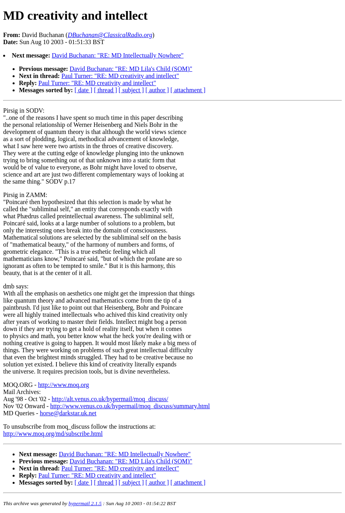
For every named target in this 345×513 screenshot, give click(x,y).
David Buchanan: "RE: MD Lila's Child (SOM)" (131, 68)
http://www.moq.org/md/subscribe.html (53, 433)
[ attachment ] (187, 90)
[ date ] (83, 90)
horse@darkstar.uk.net (68, 413)
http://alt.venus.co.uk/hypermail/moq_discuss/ (110, 399)
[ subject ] (131, 90)
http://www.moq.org (63, 384)
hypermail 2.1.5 (85, 503)
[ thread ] (105, 90)
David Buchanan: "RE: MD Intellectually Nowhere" (117, 55)
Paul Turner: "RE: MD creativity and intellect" (120, 75)
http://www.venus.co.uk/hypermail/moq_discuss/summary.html (130, 406)
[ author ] (157, 90)
